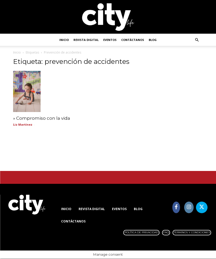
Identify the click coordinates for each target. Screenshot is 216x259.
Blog (153, 40)
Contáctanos (132, 40)
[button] (197, 40)
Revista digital (86, 40)
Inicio (64, 40)
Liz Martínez (22, 124)
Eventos (110, 40)
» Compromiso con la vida (41, 118)
